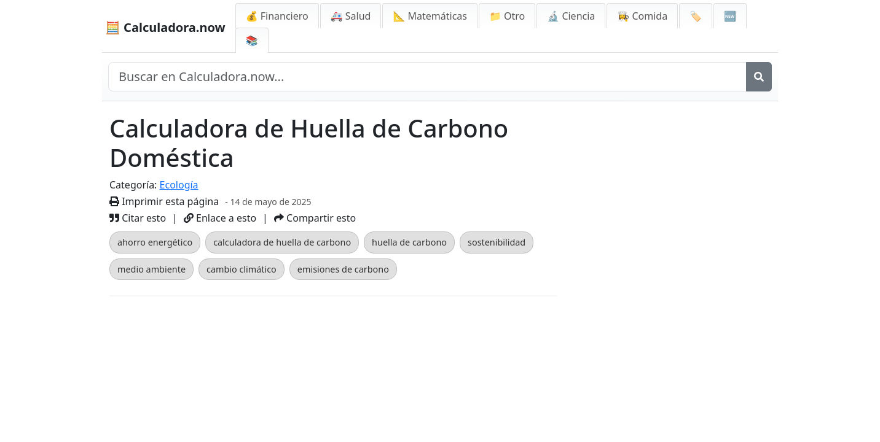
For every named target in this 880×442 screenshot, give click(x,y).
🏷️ (695, 16)
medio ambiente (151, 269)
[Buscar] (759, 76)
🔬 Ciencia (571, 16)
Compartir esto (315, 218)
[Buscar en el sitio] (427, 76)
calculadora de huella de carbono (282, 242)
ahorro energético (154, 242)
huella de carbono (409, 242)
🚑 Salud (351, 16)
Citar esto (137, 218)
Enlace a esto (220, 218)
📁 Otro (507, 16)
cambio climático (241, 269)
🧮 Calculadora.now (165, 27)
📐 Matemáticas (430, 16)
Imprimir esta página (164, 201)
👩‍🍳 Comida (642, 16)
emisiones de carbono (343, 269)
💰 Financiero (277, 16)
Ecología (179, 185)
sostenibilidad (496, 242)
